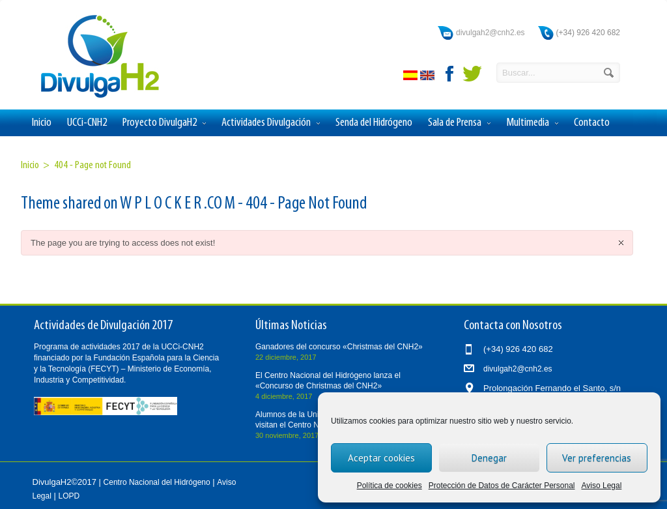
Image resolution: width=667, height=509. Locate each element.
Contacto (592, 123)
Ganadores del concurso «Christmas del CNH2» (339, 346)
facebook (450, 73)
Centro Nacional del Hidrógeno (157, 482)
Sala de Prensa (459, 123)
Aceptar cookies (381, 458)
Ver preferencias (596, 458)
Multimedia (532, 123)
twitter (472, 73)
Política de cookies (389, 485)
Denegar (489, 458)
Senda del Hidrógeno (373, 123)
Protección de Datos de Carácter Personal (502, 485)
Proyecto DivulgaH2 (164, 123)
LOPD (69, 496)
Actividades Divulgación (270, 123)
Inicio (41, 123)
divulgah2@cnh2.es (490, 32)
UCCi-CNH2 (87, 123)
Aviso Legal (602, 485)
